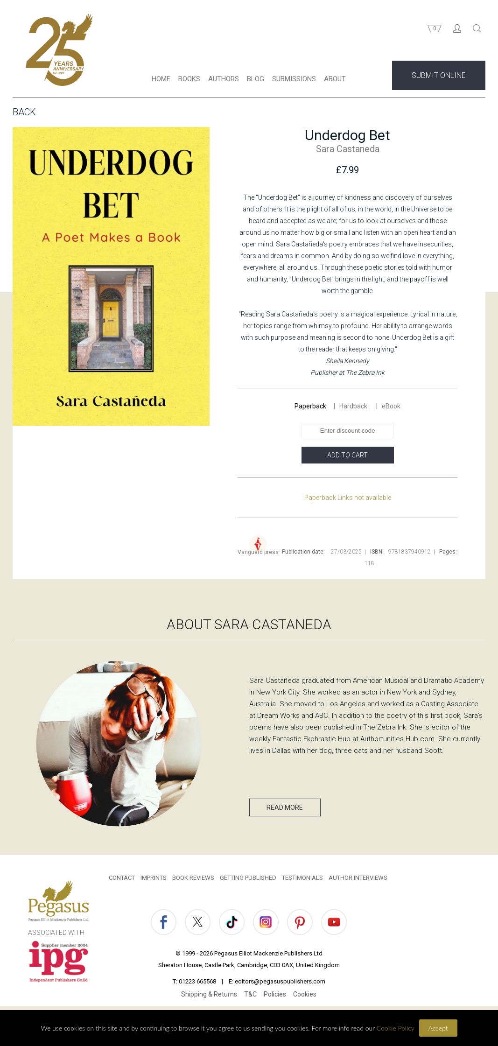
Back (24, 114)
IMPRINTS (153, 880)
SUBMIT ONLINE (439, 77)
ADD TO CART (347, 457)
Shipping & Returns (209, 996)
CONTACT (122, 880)
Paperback (310, 408)
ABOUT (335, 81)
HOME (161, 81)
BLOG (255, 81)
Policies (275, 996)
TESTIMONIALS (302, 880)
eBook (391, 408)
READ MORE (279, 810)
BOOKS (189, 81)
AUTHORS (223, 81)
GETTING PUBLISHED (248, 880)
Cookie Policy (395, 1028)
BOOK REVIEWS (193, 880)
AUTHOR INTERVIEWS (358, 880)
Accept (438, 1028)
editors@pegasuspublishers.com (280, 983)
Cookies (304, 996)
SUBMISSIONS (294, 81)
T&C (250, 996)
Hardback (354, 408)
